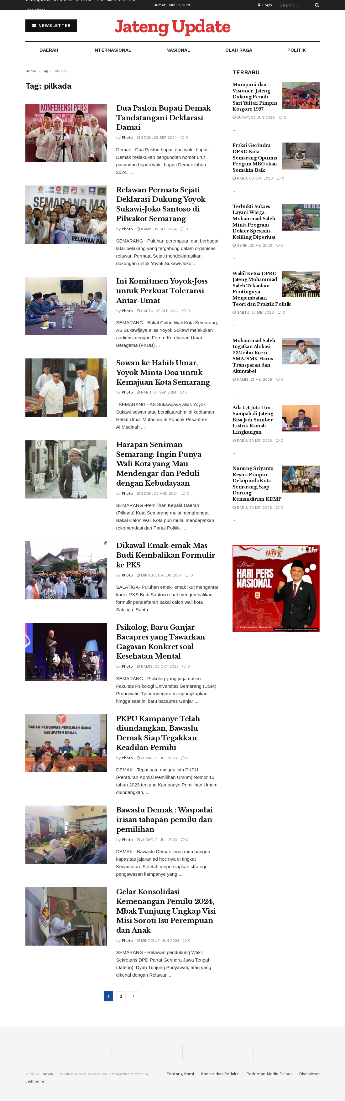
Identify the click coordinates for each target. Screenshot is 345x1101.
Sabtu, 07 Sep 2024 (158, 311)
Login (265, 5)
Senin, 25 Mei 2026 (252, 245)
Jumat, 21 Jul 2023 (157, 758)
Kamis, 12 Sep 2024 (157, 229)
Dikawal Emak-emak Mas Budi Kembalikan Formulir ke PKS (165, 555)
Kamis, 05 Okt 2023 (158, 666)
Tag (45, 71)
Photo (127, 137)
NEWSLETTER (51, 25)
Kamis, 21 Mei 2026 (252, 379)
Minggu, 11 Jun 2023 (158, 940)
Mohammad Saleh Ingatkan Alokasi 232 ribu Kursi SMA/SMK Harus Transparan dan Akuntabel (254, 356)
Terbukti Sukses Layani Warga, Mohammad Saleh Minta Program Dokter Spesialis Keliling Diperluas (254, 222)
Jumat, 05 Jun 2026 (254, 117)
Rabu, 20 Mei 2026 (252, 440)
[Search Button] (316, 5)
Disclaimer (35, 10)
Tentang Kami (180, 1074)
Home (30, 71)
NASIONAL (178, 50)
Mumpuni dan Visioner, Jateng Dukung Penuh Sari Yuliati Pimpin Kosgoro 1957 (255, 97)
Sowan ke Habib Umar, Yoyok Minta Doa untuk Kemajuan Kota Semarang (163, 373)
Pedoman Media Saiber (269, 1074)
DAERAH (48, 50)
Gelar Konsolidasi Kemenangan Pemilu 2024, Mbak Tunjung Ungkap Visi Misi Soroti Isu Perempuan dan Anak (166, 911)
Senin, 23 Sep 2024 (157, 137)
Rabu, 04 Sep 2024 (156, 392)
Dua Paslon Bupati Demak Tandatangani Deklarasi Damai (163, 118)
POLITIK (296, 50)
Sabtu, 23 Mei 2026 (253, 312)
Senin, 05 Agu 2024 (157, 493)
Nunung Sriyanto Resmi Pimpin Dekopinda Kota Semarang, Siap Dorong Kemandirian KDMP (257, 484)
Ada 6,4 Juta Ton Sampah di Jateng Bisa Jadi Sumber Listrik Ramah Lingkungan (253, 420)
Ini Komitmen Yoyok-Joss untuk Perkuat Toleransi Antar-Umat (162, 291)
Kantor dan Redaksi (220, 1074)
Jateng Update (172, 25)
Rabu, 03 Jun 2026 (253, 178)
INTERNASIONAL (112, 50)
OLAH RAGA (238, 50)
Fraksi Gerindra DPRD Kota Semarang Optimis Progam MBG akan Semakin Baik (255, 158)
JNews (46, 1074)
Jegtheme (34, 1081)
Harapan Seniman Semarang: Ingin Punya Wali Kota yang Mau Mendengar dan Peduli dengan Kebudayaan (158, 464)
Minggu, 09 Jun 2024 (159, 575)
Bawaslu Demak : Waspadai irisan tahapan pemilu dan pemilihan (164, 820)
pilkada (60, 71)
